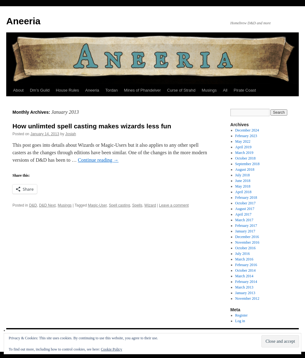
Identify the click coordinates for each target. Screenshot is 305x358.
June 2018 (243, 181)
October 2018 (245, 158)
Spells (137, 205)
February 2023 (246, 136)
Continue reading (98, 160)
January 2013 (245, 293)
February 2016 (246, 265)
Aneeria (23, 21)
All (225, 90)
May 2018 (243, 186)
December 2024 (247, 130)
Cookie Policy (111, 349)
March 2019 (244, 152)
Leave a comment (174, 205)
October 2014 (245, 270)
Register (241, 315)
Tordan (112, 90)
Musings (209, 90)
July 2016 (242, 253)
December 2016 (247, 237)
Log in (240, 321)
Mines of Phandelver (142, 90)
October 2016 (245, 248)
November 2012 (247, 298)
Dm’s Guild (39, 90)
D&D (33, 205)
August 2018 (245, 169)
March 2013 (244, 287)
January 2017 (245, 231)
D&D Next (47, 205)
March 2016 (244, 259)
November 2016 (247, 242)
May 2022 (243, 141)
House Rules (67, 90)
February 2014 (246, 281)
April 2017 (243, 214)
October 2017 (245, 203)
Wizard (150, 205)
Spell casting (119, 205)
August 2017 (245, 209)
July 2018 (242, 175)
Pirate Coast (245, 90)
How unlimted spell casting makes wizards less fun (91, 126)
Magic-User (97, 205)
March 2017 (244, 220)
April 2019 (243, 147)
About (18, 90)
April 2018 (243, 192)
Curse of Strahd (181, 90)
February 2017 (246, 225)
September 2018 (247, 164)
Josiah (70, 134)
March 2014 (244, 276)
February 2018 (246, 197)
